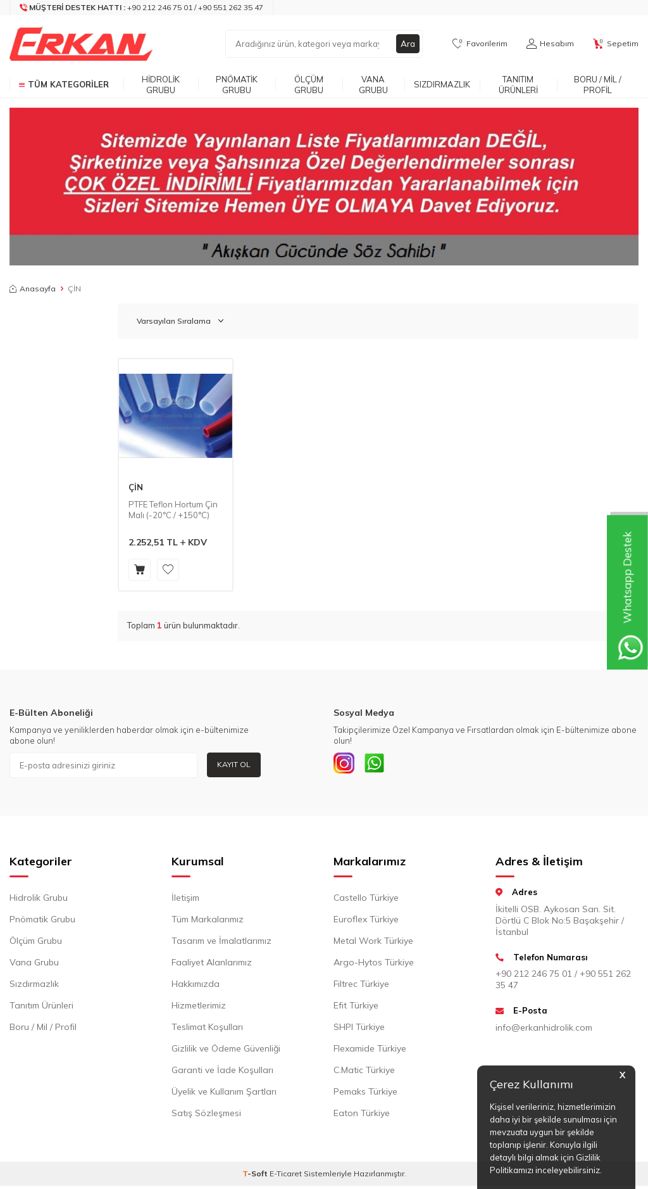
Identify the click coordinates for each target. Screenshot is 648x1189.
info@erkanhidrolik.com (543, 1030)
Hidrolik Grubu (161, 84)
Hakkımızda (195, 987)
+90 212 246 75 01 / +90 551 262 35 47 (563, 982)
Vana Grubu (373, 84)
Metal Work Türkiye (373, 944)
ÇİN (135, 487)
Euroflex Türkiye (366, 922)
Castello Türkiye (366, 900)
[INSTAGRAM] (346, 765)
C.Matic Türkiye (364, 1073)
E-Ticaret (286, 1176)
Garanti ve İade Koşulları (222, 1073)
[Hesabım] (550, 44)
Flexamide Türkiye (369, 1051)
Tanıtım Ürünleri (518, 84)
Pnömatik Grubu (237, 84)
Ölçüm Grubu (308, 84)
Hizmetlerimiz (198, 1008)
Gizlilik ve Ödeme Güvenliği (225, 1051)
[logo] (81, 44)
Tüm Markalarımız (207, 922)
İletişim (185, 900)
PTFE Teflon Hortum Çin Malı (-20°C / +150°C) (173, 509)
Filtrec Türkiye (361, 987)
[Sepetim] (616, 44)
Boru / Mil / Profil (597, 84)
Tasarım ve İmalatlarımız (221, 944)
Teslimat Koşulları (207, 1030)
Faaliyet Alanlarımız (211, 965)
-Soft (256, 1176)
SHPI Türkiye (359, 1030)
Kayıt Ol (234, 764)
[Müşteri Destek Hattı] (141, 7)
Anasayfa (32, 288)
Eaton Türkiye (361, 1116)
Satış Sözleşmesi (206, 1116)
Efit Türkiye (355, 1008)
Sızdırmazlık (442, 84)
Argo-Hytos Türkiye (373, 965)
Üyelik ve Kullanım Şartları (224, 1094)
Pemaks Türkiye (365, 1094)
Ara (407, 43)
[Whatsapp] (381, 765)
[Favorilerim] (480, 44)
